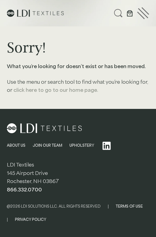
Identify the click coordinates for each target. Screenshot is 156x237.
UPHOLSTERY (81, 145)
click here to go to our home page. (55, 90)
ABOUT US (16, 145)
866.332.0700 (24, 190)
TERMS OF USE (129, 206)
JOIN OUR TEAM (47, 145)
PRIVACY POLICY (30, 220)
